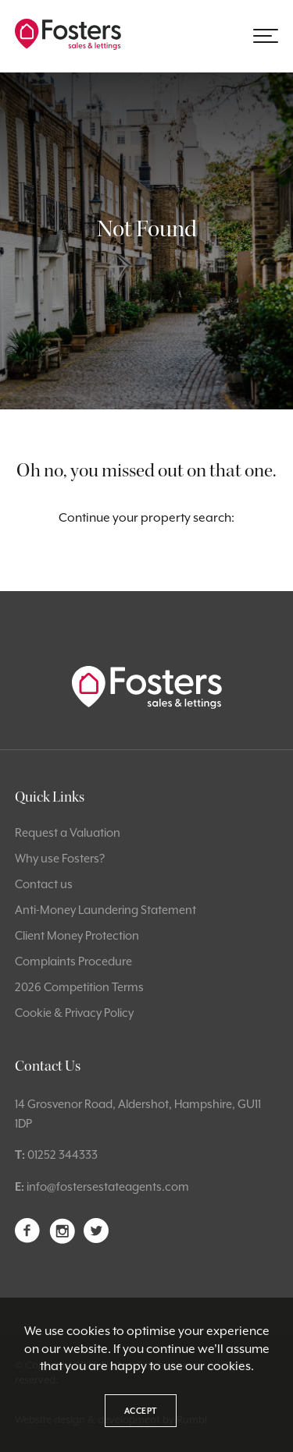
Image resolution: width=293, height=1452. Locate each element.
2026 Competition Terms (79, 986)
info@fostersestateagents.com (108, 1186)
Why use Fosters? (60, 858)
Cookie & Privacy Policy (74, 1012)
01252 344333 (62, 1154)
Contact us (44, 884)
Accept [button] (140, 1410)
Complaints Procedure (73, 961)
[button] (265, 36)
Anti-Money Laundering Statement (105, 909)
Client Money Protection (77, 935)
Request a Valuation (67, 832)
